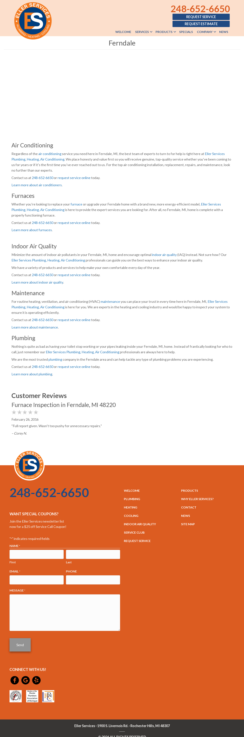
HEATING (130, 507)
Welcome (123, 32)
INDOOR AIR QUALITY (140, 524)
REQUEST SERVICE (137, 541)
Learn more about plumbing (31, 374)
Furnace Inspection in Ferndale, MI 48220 (63, 404)
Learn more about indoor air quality (37, 282)
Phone (71, 570)
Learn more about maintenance (34, 327)
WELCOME (132, 490)
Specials (186, 32)
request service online (74, 178)
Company (205, 32)
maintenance (110, 301)
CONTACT (188, 507)
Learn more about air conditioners (36, 185)
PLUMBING (132, 499)
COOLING (131, 515)
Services (142, 32)
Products (164, 32)
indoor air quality (164, 255)
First (13, 560)
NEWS (185, 515)
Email (15, 570)
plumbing (55, 359)
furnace (76, 204)
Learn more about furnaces (31, 230)
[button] (151, 31)
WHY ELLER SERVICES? (197, 499)
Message (17, 587)
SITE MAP (188, 524)
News (223, 32)
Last (69, 560)
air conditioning (49, 154)
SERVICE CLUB (134, 532)
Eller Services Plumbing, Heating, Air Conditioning (48, 260)
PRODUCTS (189, 490)
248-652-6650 (200, 8)
